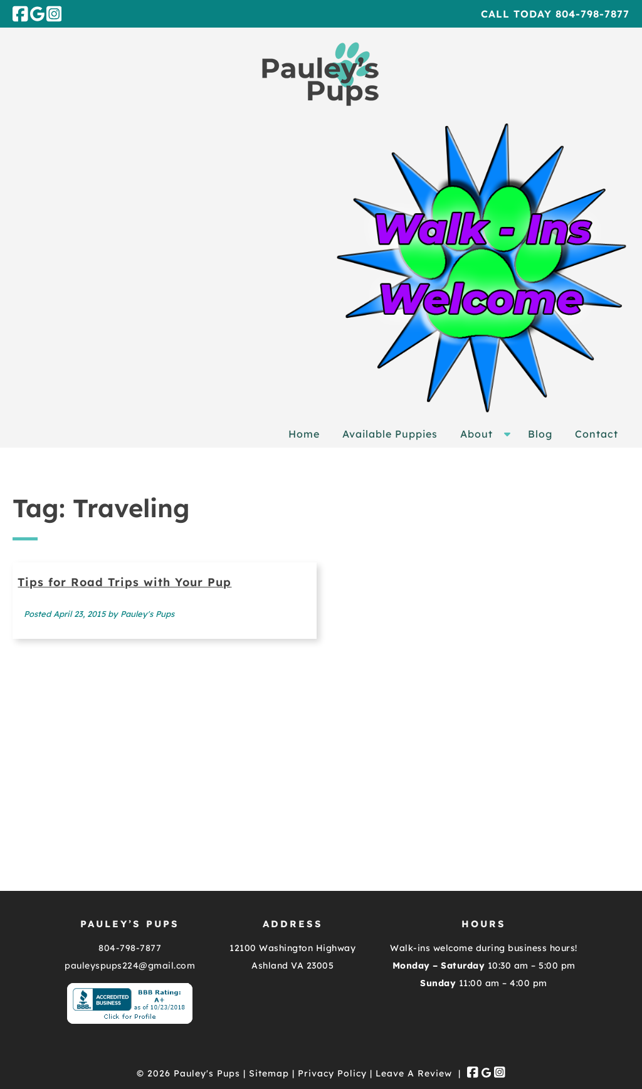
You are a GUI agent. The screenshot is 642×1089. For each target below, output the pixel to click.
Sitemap (269, 1073)
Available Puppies (390, 434)
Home (304, 434)
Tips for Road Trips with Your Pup (124, 582)
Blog (540, 434)
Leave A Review (414, 1073)
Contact (596, 434)
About (476, 434)
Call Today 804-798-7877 (555, 14)
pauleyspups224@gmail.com (130, 965)
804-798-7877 (129, 948)
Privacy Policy (332, 1073)
